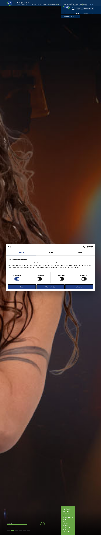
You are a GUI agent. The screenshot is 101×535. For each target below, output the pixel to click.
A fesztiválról (67, 509)
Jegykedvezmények (68, 517)
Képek (64, 519)
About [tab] (80, 253)
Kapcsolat (66, 532)
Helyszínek (66, 513)
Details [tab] (50, 253)
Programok (66, 511)
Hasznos (65, 523)
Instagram (76, 13)
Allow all (79, 287)
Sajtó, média (66, 528)
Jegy (64, 515)
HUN (64, 13)
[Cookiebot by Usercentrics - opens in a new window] (84, 247)
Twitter (74, 13)
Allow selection (50, 287)
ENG (66, 13)
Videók (64, 521)
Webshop (65, 530)
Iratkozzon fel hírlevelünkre (70, 16)
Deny (21, 287)
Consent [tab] (21, 253)
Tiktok (78, 13)
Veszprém (65, 525)
